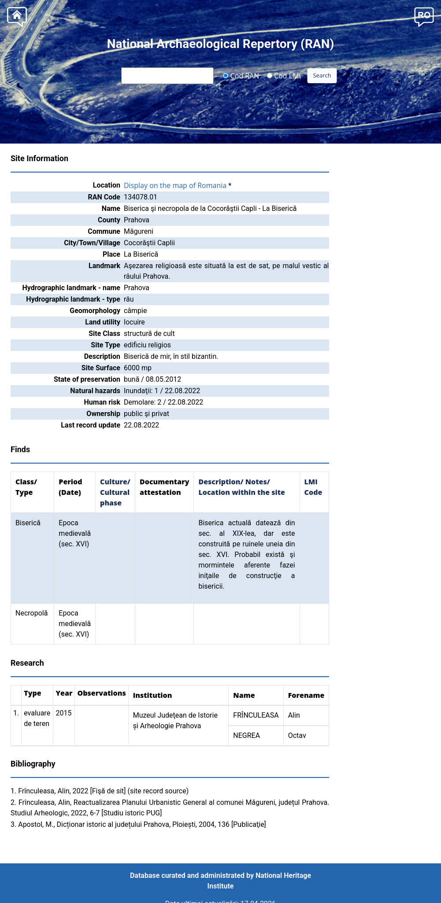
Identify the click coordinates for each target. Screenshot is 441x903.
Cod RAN (241, 75)
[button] (424, 16)
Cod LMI (284, 75)
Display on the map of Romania (175, 185)
